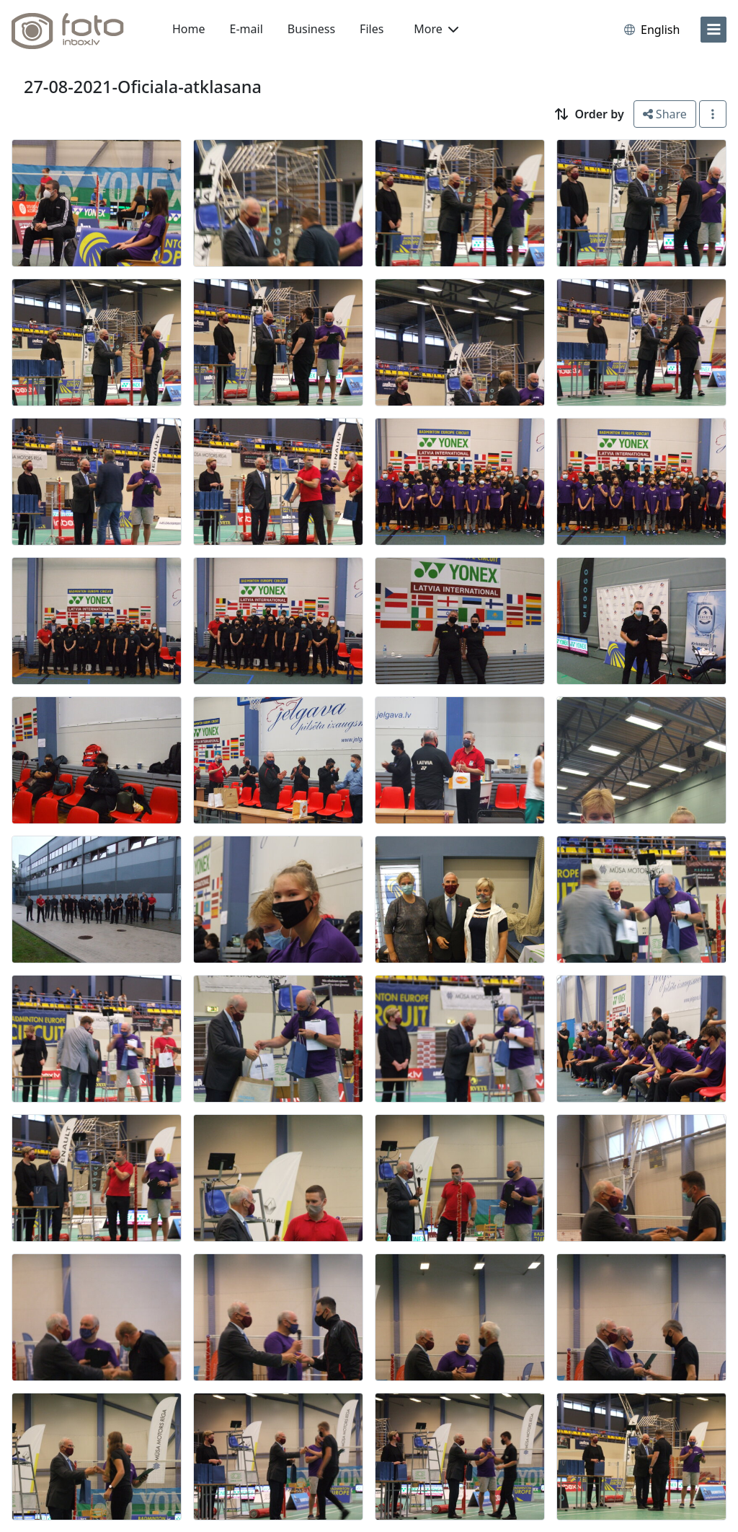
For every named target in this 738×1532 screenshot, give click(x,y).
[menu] (713, 30)
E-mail (246, 29)
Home (188, 29)
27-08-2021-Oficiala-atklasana (143, 86)
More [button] (436, 29)
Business (311, 29)
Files (371, 29)
